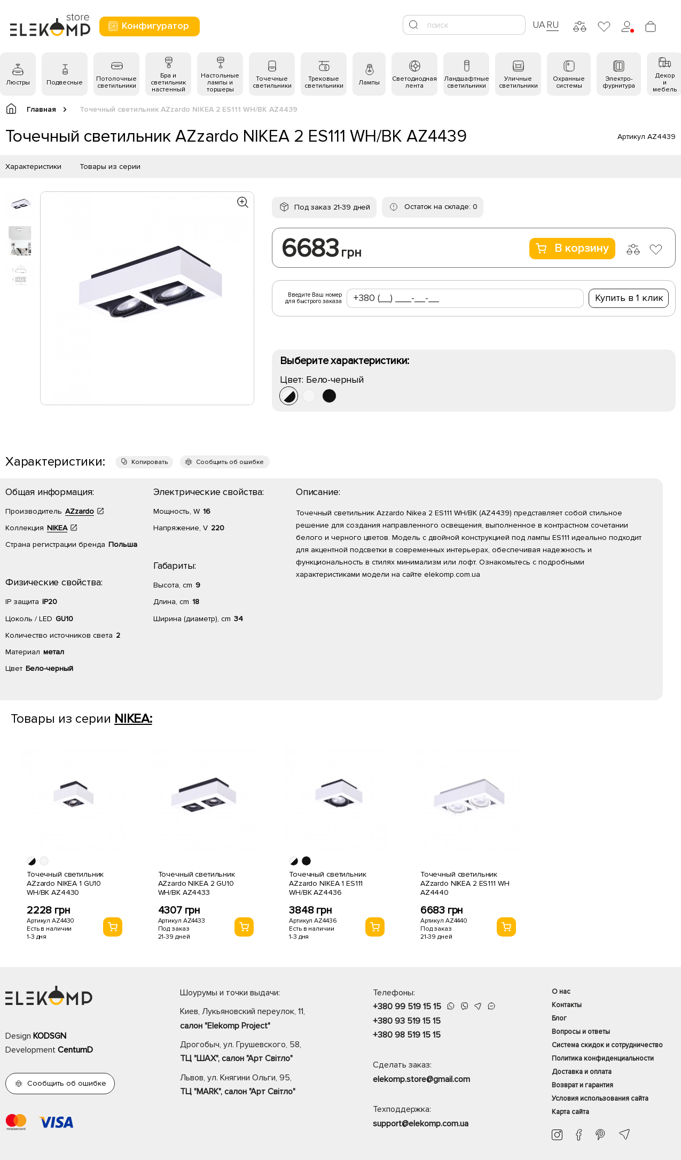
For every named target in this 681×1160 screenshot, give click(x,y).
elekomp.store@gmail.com (421, 1079)
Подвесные (64, 83)
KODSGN (49, 1036)
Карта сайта (570, 1112)
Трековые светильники (323, 82)
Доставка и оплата (582, 1072)
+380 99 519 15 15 (407, 1006)
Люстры (18, 83)
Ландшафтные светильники (466, 82)
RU (552, 24)
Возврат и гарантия (582, 1085)
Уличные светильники (518, 82)
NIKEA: (133, 718)
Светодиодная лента (414, 82)
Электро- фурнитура (618, 82)
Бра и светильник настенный (168, 83)
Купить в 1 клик (629, 298)
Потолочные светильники (116, 82)
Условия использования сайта (600, 1098)
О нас (561, 991)
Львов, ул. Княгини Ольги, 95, (257, 1085)
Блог (559, 1018)
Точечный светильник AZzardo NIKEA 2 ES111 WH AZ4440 (465, 883)
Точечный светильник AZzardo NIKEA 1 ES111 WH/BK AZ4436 (327, 883)
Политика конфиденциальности (603, 1058)
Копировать (149, 462)
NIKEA (57, 527)
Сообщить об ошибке (230, 462)
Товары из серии (110, 166)
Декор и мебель (665, 83)
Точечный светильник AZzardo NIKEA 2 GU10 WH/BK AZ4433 (196, 883)
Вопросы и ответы (581, 1031)
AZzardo (79, 511)
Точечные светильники (272, 82)
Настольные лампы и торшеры (220, 83)
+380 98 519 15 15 (407, 1035)
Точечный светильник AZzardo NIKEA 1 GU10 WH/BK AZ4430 (65, 883)
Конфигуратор (148, 26)
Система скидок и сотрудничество (607, 1045)
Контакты (567, 1005)
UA (539, 24)
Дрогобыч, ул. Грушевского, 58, (257, 1052)
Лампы (369, 83)
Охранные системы (569, 82)
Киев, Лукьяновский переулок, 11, (257, 1019)
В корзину (572, 248)
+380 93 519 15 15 (407, 1021)
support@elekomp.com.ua (420, 1123)
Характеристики (33, 166)
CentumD (75, 1050)
